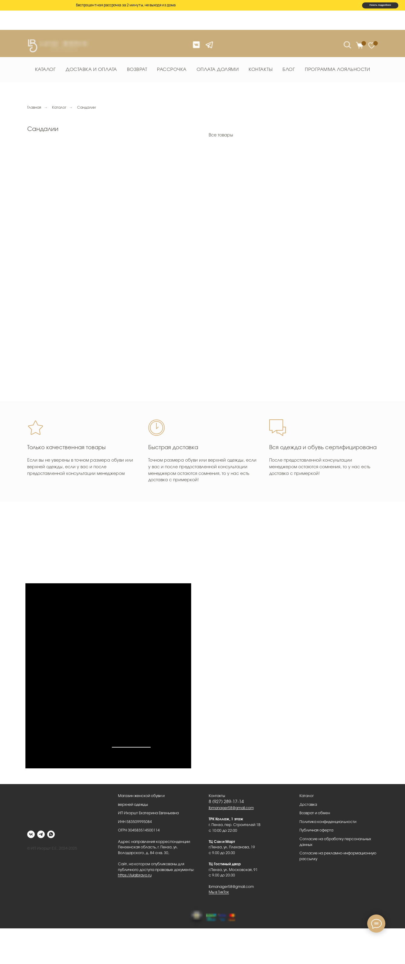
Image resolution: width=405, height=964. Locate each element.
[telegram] (41, 834)
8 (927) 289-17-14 (226, 802)
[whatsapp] (51, 834)
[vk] (31, 834)
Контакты (261, 69)
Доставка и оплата (91, 69)
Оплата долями (218, 69)
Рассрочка (172, 69)
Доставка (308, 804)
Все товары (221, 135)
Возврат (137, 69)
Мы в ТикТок (219, 892)
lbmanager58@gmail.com (231, 808)
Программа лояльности (337, 69)
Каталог (45, 69)
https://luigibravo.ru (135, 875)
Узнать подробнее (380, 5)
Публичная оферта (316, 830)
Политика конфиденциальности (327, 822)
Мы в (57, 731)
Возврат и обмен (314, 813)
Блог (289, 69)
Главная (34, 107)
